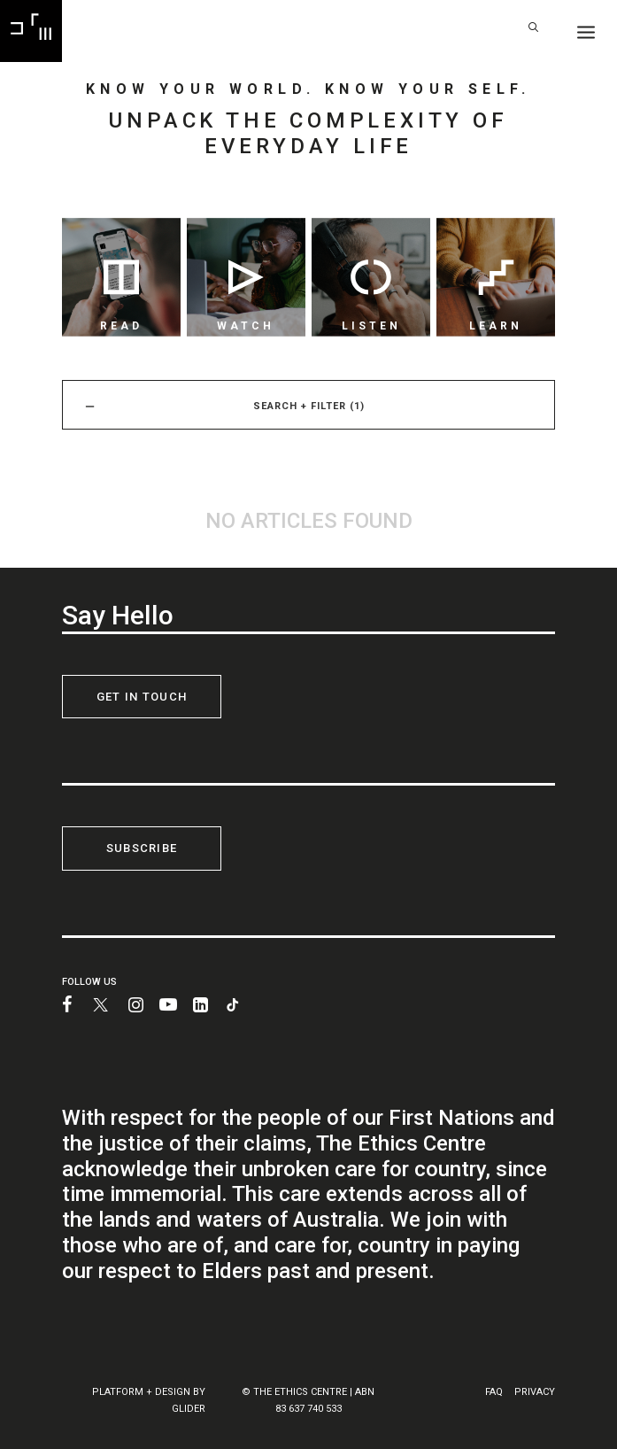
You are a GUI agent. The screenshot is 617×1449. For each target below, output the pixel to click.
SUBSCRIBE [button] (142, 848)
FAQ (494, 1392)
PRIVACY (534, 1392)
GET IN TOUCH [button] (142, 696)
